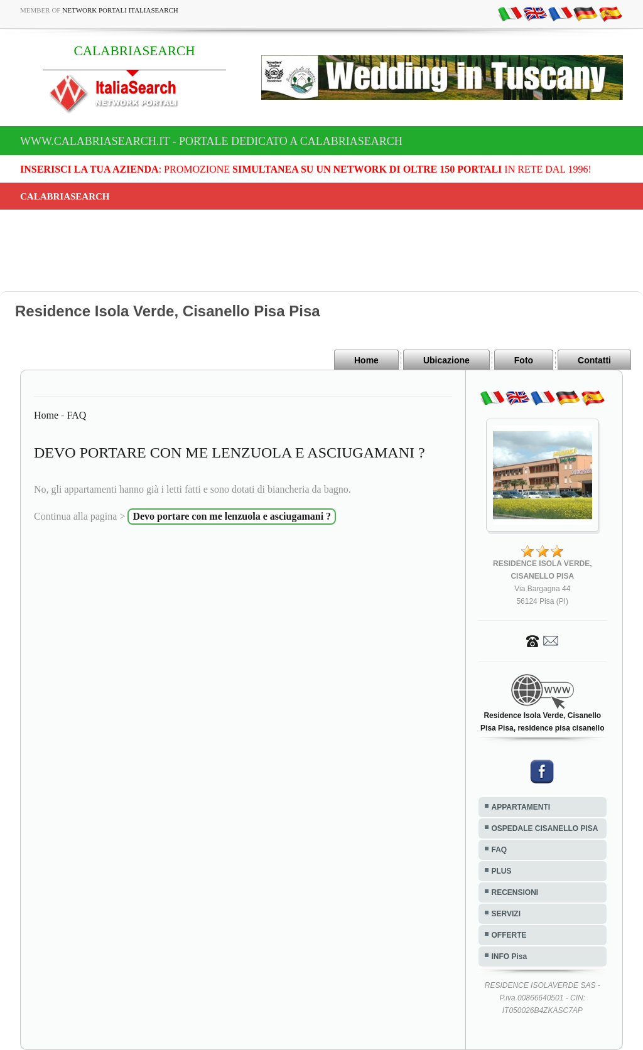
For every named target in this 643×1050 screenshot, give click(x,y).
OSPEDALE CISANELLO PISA (545, 828)
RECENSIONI (515, 892)
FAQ (76, 415)
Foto (523, 360)
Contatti (594, 360)
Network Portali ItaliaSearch (120, 10)
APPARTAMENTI (521, 807)
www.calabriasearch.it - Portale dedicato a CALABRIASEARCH (211, 141)
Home (366, 360)
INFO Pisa (509, 956)
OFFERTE (509, 935)
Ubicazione (446, 360)
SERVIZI (506, 913)
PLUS (502, 871)
